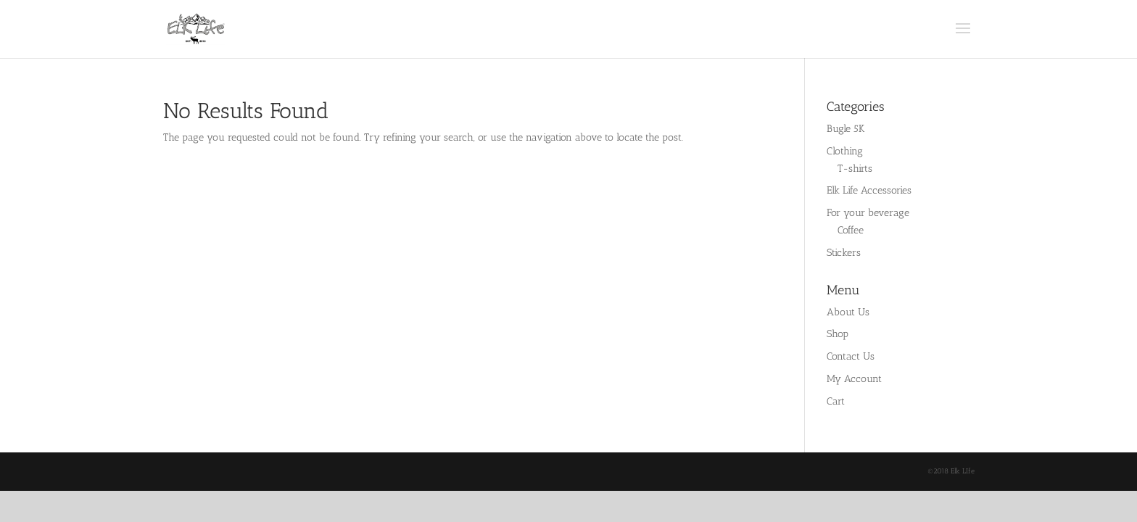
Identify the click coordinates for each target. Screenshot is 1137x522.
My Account (854, 379)
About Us (848, 312)
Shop (837, 334)
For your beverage (868, 213)
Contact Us (851, 356)
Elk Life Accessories (869, 190)
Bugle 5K (845, 129)
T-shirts (855, 168)
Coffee (851, 230)
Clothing (845, 151)
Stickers (844, 252)
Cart (836, 401)
